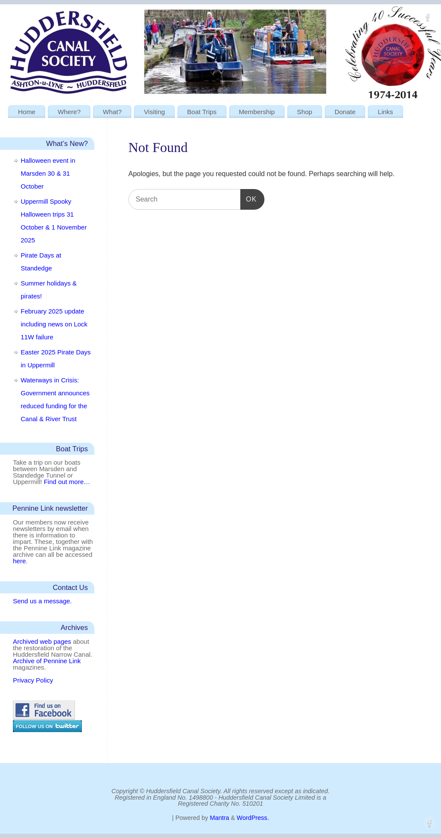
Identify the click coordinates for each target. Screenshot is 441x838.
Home (27, 111)
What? (112, 111)
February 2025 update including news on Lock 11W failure (54, 324)
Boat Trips (201, 111)
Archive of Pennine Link (47, 660)
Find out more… (67, 481)
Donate (345, 111)
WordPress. (253, 817)
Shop (304, 111)
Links (385, 111)
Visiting (154, 111)
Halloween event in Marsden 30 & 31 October (48, 173)
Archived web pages (42, 641)
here (19, 561)
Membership (257, 111)
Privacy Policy (33, 680)
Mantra (219, 817)
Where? (69, 111)
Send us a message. (42, 601)
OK (248, 199)
